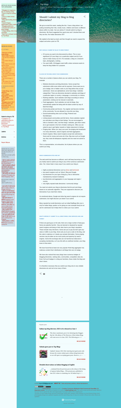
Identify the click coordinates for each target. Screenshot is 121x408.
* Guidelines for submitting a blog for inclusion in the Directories (7, 121)
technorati (76, 170)
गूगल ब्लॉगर (7, 186)
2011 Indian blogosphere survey (7, 95)
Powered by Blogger (69, 400)
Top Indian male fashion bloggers (6, 71)
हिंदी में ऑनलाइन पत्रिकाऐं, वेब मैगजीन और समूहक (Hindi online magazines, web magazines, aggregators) (8, 168)
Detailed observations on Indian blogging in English (57, 365)
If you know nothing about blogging (8, 217)
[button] (84, 17)
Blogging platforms (7, 26)
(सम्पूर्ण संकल (4, 211)
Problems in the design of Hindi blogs (7, 200)
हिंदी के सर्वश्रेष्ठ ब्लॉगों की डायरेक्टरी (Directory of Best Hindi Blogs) (7, 161)
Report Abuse (5, 142)
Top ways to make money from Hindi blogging (7, 206)
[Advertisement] (96, 39)
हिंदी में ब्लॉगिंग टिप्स (7, 209)
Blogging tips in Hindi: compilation (8, 211)
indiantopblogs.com (70, 390)
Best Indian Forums (8, 56)
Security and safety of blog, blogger (8, 28)
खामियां (3, 199)
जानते (10, 216)
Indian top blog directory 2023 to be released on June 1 (58, 329)
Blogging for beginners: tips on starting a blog (8, 11)
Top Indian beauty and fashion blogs (8, 64)
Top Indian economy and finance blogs (7, 67)
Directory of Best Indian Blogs (6, 53)
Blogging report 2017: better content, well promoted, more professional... (8, 104)
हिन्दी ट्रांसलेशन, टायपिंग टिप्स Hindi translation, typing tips (7, 222)
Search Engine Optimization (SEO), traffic (8, 23)
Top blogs (44, 4)
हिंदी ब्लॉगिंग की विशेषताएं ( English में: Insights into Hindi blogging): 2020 (8, 175)
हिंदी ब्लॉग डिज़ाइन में (7, 197)
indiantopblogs (46, 388)
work (38, 388)
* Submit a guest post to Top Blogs (7, 125)
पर (2, 194)
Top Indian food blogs (8, 73)
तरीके (10, 204)
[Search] (101, 5)
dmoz (68, 170)
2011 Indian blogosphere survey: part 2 (7, 99)
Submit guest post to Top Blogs (49, 347)
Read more (81, 341)
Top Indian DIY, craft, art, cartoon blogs (7, 82)
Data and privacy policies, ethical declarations (75, 383)
